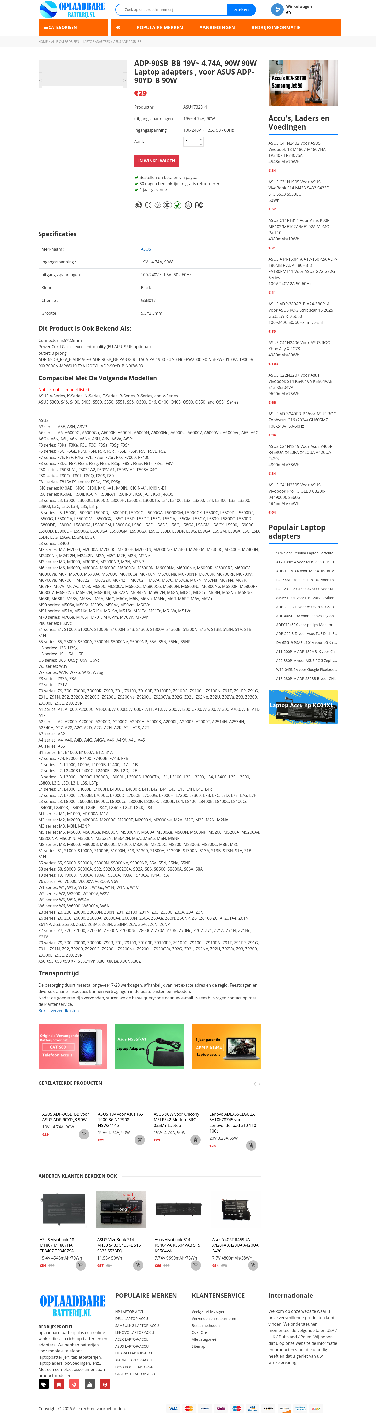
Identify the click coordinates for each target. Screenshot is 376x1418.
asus (146, 249)
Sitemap (198, 1346)
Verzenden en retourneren (214, 1318)
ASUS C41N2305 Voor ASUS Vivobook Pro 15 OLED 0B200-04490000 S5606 (297, 491)
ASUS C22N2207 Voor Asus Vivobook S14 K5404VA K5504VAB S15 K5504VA (301, 381)
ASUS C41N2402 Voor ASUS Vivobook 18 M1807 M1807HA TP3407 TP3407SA (297, 149)
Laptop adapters (96, 42)
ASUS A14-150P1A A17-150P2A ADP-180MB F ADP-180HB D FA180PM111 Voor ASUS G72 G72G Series (303, 269)
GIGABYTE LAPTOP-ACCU (136, 1374)
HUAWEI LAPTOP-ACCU (134, 1353)
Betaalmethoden (206, 1325)
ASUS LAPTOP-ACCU (132, 1346)
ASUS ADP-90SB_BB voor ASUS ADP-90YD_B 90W (65, 1117)
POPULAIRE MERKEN (160, 28)
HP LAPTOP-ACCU (130, 1311)
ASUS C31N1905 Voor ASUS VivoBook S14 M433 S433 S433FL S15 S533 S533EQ (300, 188)
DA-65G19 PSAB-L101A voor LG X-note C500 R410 (307, 642)
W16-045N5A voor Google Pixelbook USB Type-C (307, 669)
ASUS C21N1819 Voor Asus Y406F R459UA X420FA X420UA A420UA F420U (300, 453)
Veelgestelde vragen (208, 1311)
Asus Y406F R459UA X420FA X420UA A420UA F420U (235, 1245)
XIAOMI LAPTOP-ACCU (133, 1360)
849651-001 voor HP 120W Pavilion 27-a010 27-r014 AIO (307, 598)
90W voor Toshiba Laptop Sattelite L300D (307, 553)
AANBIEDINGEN (217, 28)
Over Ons (199, 1332)
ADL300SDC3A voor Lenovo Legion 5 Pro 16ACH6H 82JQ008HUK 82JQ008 (307, 615)
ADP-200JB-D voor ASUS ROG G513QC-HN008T (307, 607)
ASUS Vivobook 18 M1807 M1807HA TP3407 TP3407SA (57, 1245)
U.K (271, 1337)
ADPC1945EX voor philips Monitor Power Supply (307, 624)
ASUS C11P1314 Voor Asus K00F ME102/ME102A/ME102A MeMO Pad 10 (299, 227)
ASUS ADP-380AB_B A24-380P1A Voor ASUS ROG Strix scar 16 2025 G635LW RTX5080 (301, 310)
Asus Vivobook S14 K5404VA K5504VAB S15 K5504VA (177, 1245)
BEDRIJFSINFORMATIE (276, 28)
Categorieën (64, 27)
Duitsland (288, 1337)
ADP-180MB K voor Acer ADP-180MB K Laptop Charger (307, 571)
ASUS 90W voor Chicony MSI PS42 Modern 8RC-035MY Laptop (176, 1120)
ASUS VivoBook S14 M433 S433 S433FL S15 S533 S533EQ (119, 1245)
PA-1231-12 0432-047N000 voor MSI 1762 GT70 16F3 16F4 (307, 589)
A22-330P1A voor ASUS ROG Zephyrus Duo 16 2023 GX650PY (307, 660)
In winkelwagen (156, 161)
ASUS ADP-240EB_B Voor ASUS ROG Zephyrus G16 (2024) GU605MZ (302, 417)
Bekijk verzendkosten (59, 1011)
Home (43, 42)
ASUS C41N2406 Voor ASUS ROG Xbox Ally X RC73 (300, 346)
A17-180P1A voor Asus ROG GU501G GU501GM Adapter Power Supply (307, 562)
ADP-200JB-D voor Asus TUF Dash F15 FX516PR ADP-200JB (307, 633)
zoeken (241, 10)
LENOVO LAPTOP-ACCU (134, 1332)
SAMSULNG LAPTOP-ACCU (137, 1325)
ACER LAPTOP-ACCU (132, 1339)
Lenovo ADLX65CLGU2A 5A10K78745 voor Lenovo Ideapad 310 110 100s (233, 1123)
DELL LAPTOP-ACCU (131, 1318)
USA (330, 1331)
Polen (306, 1337)
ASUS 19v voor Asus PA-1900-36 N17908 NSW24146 (120, 1120)
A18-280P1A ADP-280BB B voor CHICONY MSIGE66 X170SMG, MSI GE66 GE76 (307, 678)
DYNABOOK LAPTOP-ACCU (137, 1367)
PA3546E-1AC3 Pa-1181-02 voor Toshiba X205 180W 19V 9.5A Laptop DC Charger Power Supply (307, 580)
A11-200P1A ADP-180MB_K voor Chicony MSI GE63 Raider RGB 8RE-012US (307, 651)
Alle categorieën (65, 42)
